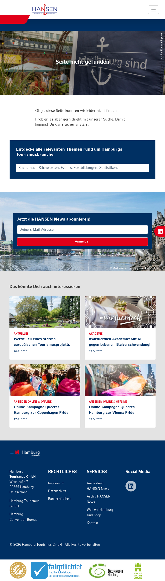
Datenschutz (57, 491)
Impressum (56, 483)
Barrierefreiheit (59, 499)
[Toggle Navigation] (153, 9)
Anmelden (82, 242)
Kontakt (92, 523)
